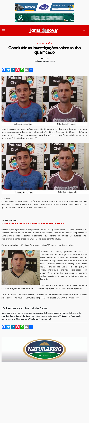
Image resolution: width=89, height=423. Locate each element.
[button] (3, 31)
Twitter (63, 316)
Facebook (76, 316)
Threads (20, 319)
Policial (40, 43)
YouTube (33, 319)
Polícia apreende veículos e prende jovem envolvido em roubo (33, 223)
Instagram (9, 319)
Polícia (49, 43)
